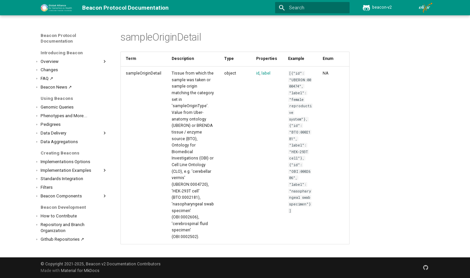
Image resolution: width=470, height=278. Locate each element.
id (257, 73)
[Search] (312, 8)
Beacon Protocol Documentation (58, 38)
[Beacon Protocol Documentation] (56, 7)
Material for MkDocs (80, 270)
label (265, 73)
